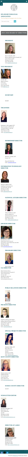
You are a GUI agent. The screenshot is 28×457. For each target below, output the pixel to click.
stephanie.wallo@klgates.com (13, 355)
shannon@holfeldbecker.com (8, 380)
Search (15, 21)
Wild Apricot (15, 455)
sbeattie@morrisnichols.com (12, 62)
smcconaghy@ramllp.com (8, 132)
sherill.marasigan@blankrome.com (9, 417)
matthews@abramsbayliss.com (13, 219)
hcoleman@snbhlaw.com (7, 326)
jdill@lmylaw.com (6, 86)
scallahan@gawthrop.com (7, 191)
